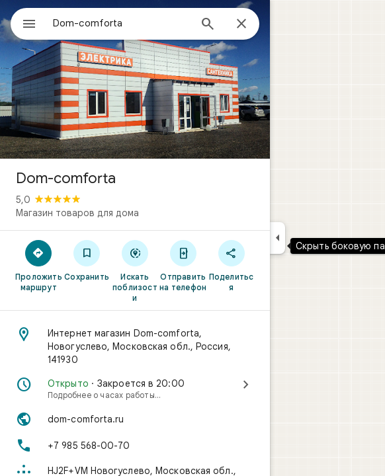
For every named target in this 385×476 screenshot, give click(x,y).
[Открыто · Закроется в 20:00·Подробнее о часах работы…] (135, 389)
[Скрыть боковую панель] (277, 238)
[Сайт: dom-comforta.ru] (135, 419)
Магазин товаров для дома (77, 213)
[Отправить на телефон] (183, 265)
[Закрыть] (241, 24)
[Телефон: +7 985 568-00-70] (135, 445)
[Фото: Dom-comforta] (135, 79)
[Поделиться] (231, 265)
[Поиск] (208, 25)
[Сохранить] (87, 259)
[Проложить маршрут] (39, 265)
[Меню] (29, 25)
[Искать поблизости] (135, 270)
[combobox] (121, 23)
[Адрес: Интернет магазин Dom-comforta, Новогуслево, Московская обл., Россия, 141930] (135, 346)
